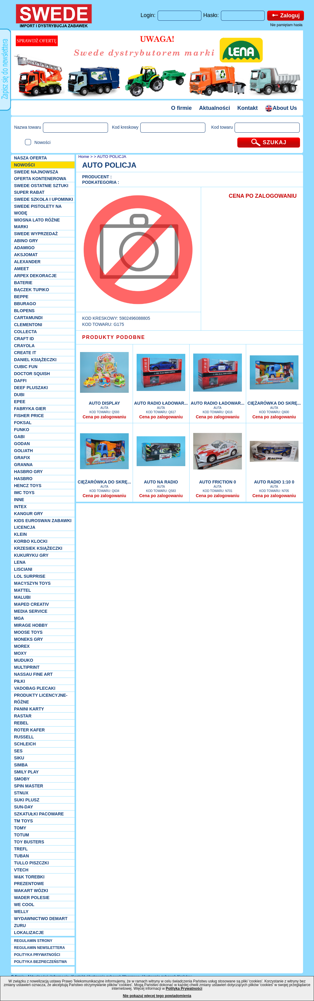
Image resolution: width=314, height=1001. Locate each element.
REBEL (21, 722)
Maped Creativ (31, 604)
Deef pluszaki (31, 387)
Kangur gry (28, 513)
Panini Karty (29, 708)
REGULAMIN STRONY (33, 941)
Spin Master (28, 785)
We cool (24, 904)
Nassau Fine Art (33, 674)
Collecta (25, 331)
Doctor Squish (32, 373)
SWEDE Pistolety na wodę (37, 209)
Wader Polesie (32, 897)
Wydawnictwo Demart (41, 918)
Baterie (23, 282)
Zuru (20, 925)
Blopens (24, 310)
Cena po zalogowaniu (104, 416)
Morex (22, 646)
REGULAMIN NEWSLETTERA (39, 948)
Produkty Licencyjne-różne (41, 698)
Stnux (21, 792)
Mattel (22, 590)
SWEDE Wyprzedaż (36, 233)
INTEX (20, 506)
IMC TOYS (24, 492)
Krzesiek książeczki (38, 548)
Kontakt (247, 108)
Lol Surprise (29, 576)
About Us (281, 108)
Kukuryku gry (31, 555)
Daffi (20, 380)
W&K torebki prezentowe (29, 880)
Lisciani (23, 569)
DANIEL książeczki (35, 359)
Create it (25, 352)
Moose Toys (28, 632)
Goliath (23, 450)
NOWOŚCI (24, 164)
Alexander (27, 261)
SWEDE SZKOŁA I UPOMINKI (43, 199)
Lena (20, 562)
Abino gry (26, 240)
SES (18, 750)
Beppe (21, 296)
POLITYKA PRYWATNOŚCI (37, 955)
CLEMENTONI (28, 324)
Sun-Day (23, 806)
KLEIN (20, 534)
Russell (24, 736)
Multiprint (27, 667)
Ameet (21, 268)
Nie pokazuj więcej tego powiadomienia (157, 996)
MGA (19, 618)
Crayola (24, 345)
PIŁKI (19, 681)
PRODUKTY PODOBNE (113, 337)
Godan (22, 443)
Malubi (22, 597)
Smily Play (26, 771)
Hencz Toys (27, 485)
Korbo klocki (30, 541)
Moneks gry (28, 639)
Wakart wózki (31, 890)
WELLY (21, 911)
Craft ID (24, 338)
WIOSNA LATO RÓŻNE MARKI (37, 223)
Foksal (23, 422)
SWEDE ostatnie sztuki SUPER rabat (41, 189)
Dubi (19, 394)
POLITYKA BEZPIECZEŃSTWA (40, 962)
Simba (21, 764)
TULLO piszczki (31, 862)
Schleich (25, 743)
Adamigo (24, 247)
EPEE (19, 401)
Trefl (21, 848)
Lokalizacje (29, 932)
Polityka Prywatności (184, 988)
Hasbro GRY (28, 471)
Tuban (21, 855)
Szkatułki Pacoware (39, 813)
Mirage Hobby (30, 625)
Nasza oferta (30, 157)
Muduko (23, 660)
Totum (21, 834)
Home (83, 156)
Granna (23, 464)
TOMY (20, 827)
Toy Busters (29, 841)
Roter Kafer (29, 729)
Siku (19, 757)
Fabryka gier (30, 408)
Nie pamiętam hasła (286, 25)
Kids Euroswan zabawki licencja (43, 524)
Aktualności (214, 108)
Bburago (25, 303)
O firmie (181, 108)
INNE (19, 499)
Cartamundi (28, 317)
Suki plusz (26, 799)
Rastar (22, 715)
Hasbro (23, 478)
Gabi (19, 436)
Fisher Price (29, 415)
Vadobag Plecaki (34, 688)
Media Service (30, 611)
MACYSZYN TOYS (32, 583)
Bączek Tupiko (31, 289)
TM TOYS (23, 820)
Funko (21, 429)
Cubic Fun (25, 366)
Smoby (22, 778)
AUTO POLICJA (111, 156)
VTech (21, 869)
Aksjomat (26, 254)
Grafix (22, 457)
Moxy (20, 653)
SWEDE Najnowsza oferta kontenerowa (40, 175)
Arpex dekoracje (35, 275)
